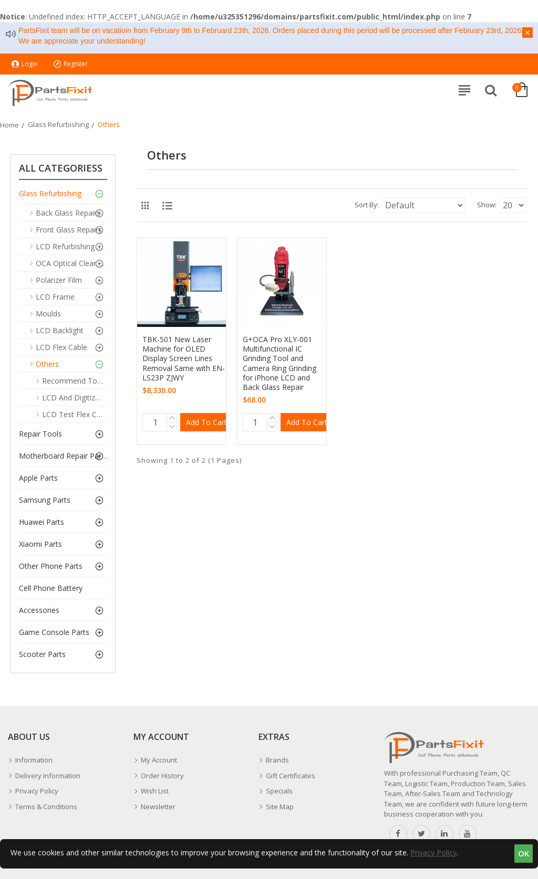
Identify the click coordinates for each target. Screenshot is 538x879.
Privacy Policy (433, 852)
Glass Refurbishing (58, 124)
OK (523, 853)
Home (9, 125)
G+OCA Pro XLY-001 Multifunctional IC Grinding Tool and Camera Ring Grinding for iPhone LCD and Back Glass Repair (279, 363)
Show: (486, 204)
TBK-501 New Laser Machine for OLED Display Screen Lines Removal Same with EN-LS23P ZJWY (183, 359)
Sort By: (367, 204)
